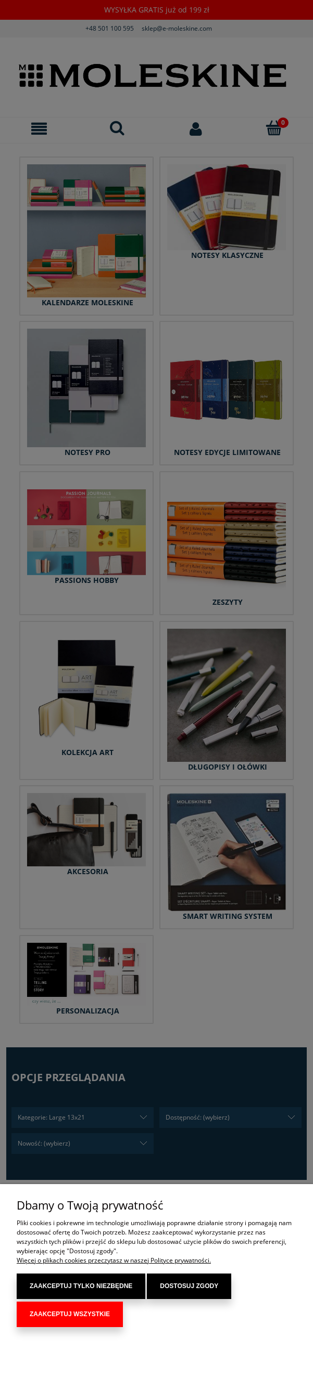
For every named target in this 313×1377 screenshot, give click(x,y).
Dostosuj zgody (189, 1288)
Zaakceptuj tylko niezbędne (81, 1288)
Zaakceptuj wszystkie (70, 1314)
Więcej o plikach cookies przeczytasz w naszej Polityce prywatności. (114, 1262)
